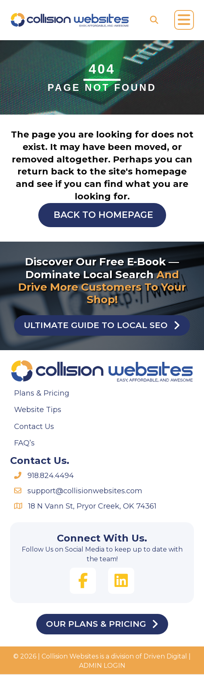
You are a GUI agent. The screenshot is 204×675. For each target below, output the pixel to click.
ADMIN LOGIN (102, 666)
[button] (83, 581)
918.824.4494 (50, 476)
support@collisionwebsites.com (84, 491)
